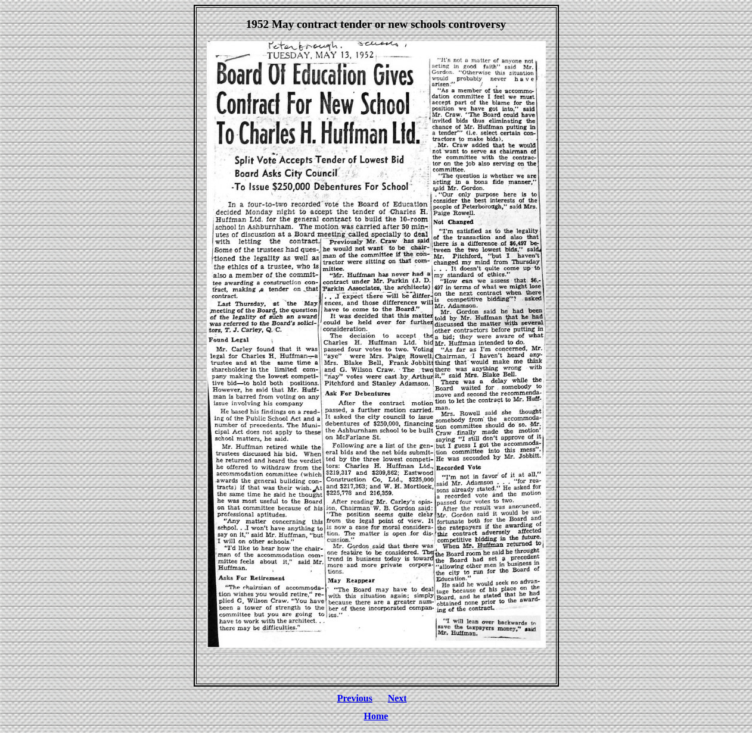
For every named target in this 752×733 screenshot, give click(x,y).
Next (397, 698)
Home (376, 716)
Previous (354, 698)
